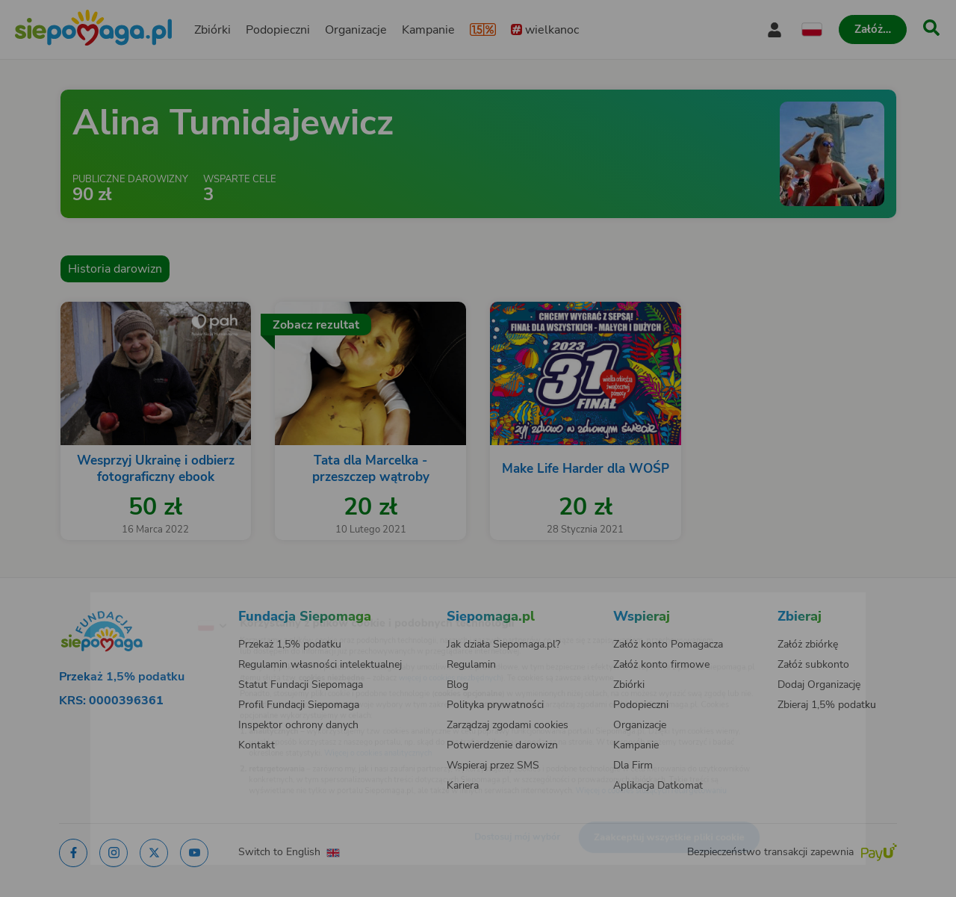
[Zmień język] (150, 602)
